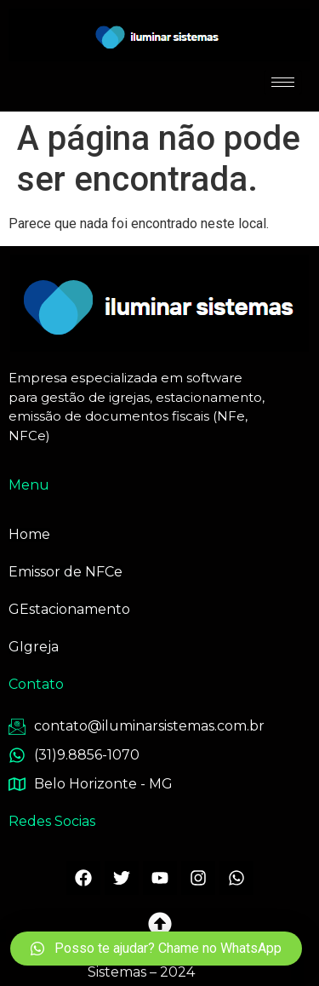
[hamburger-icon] (283, 82)
